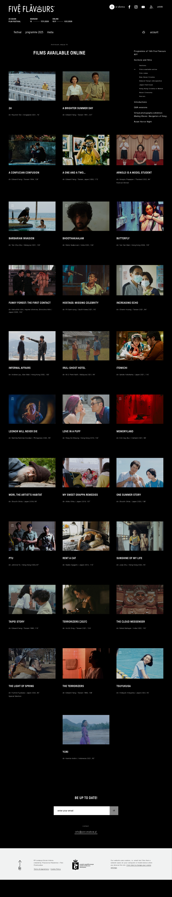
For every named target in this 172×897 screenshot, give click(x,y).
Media (50, 33)
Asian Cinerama (145, 92)
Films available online (148, 69)
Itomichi (122, 375)
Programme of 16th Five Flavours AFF (150, 53)
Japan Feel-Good (146, 85)
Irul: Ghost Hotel (75, 375)
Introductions (140, 102)
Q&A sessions (140, 107)
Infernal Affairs (20, 375)
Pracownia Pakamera (50, 880)
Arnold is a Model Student (135, 175)
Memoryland (125, 440)
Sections (142, 65)
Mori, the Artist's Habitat (26, 505)
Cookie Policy (56, 886)
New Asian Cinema (147, 77)
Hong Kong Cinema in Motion (151, 89)
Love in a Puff (72, 440)
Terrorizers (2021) (76, 635)
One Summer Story (129, 505)
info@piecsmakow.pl (86, 849)
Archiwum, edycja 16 (59, 44)
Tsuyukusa (124, 700)
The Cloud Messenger (131, 635)
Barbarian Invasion (22, 243)
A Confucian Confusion (25, 175)
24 (10, 109)
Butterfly (123, 243)
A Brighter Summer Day (79, 109)
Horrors (142, 96)
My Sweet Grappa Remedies (81, 505)
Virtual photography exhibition (151, 115)
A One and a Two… (75, 175)
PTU (11, 570)
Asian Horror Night (143, 121)
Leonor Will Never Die (24, 440)
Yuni (66, 768)
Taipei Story (17, 635)
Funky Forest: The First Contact (31, 308)
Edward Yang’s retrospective (150, 81)
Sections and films (143, 60)
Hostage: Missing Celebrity (82, 308)
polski (160, 6)
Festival (17, 33)
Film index (143, 73)
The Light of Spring (22, 700)
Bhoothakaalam (74, 243)
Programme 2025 (34, 33)
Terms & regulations (41, 886)
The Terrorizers (74, 700)
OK (114, 827)
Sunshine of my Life (130, 570)
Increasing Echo (128, 308)
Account (154, 32)
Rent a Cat (70, 570)
